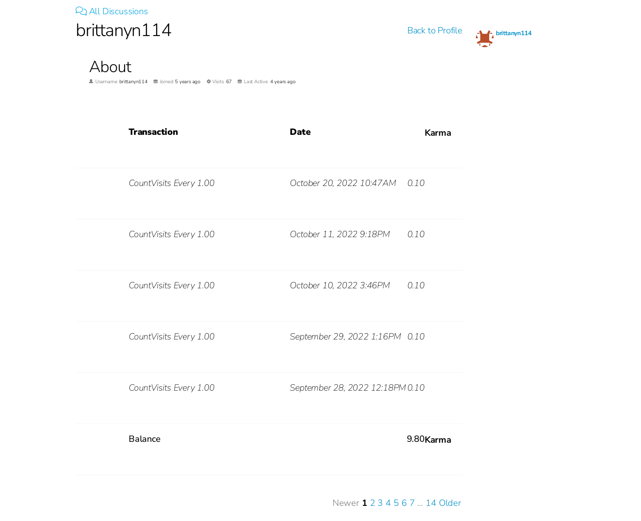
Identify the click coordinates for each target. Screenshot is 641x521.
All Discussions (112, 11)
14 (431, 503)
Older (450, 503)
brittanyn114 (513, 33)
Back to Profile (434, 30)
